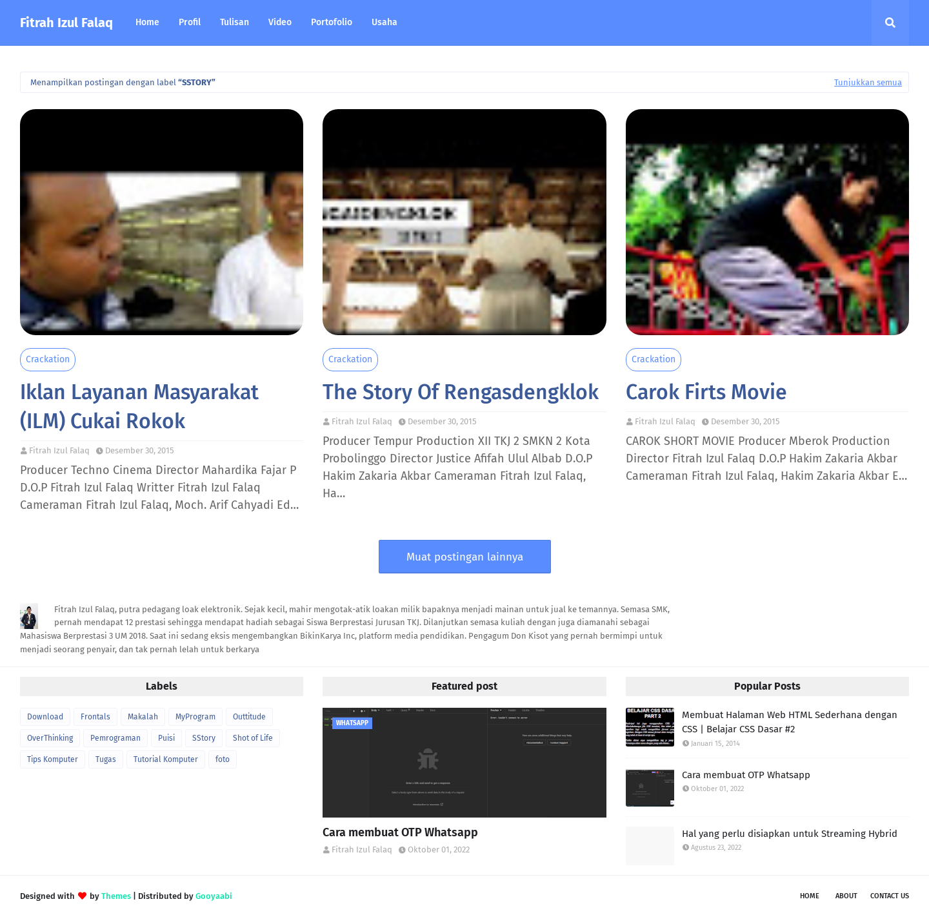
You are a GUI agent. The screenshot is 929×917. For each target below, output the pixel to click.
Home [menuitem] (147, 22)
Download (45, 716)
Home (809, 896)
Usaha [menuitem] (384, 22)
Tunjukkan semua (868, 82)
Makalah (143, 716)
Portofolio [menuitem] (331, 22)
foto (222, 759)
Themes (116, 896)
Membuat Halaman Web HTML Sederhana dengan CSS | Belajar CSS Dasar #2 (789, 722)
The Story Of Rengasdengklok (461, 392)
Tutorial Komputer (166, 759)
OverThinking (50, 738)
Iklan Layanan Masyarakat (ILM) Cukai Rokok (139, 406)
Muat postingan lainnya (464, 557)
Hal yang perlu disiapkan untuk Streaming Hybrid (789, 834)
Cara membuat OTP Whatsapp (400, 832)
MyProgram (195, 716)
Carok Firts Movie (706, 392)
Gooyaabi (213, 896)
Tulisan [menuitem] (234, 22)
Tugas (105, 759)
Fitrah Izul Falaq (66, 22)
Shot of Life (253, 738)
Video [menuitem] (280, 22)
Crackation (48, 359)
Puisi (166, 738)
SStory (203, 738)
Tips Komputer (52, 759)
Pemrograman (115, 738)
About (846, 896)
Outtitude (249, 716)
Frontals (95, 716)
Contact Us (889, 896)
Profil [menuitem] (190, 22)
